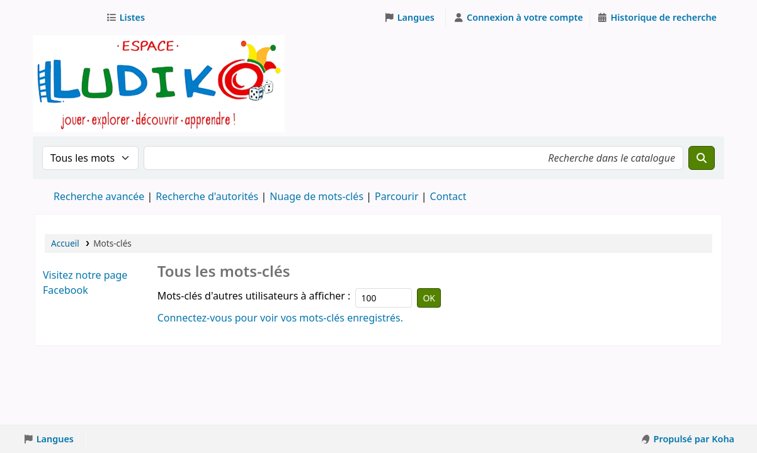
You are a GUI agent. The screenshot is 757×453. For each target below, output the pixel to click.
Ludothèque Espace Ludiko (66, 17)
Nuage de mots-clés (316, 196)
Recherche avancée (99, 196)
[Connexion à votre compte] (518, 18)
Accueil (65, 243)
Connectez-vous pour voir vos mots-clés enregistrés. (280, 318)
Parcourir (397, 196)
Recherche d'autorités (207, 196)
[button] (128, 18)
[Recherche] (701, 158)
